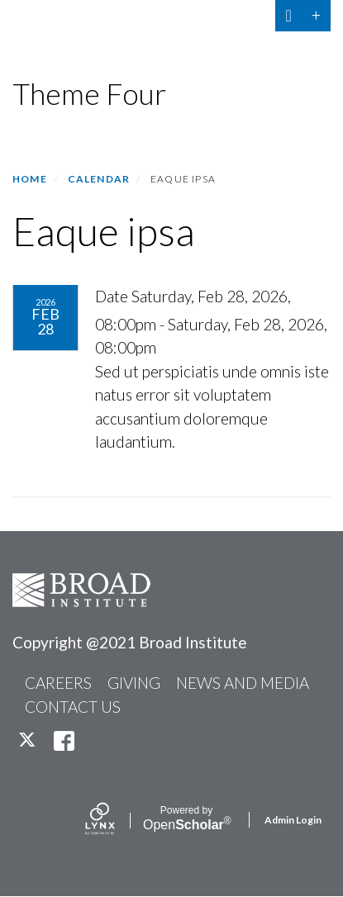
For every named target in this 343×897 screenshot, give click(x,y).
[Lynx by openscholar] (114, 820)
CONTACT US (73, 706)
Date (111, 296)
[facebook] (64, 740)
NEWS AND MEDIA (242, 682)
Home (29, 179)
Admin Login (293, 820)
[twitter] (28, 740)
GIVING (133, 682)
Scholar (186, 818)
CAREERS (58, 682)
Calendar (99, 179)
